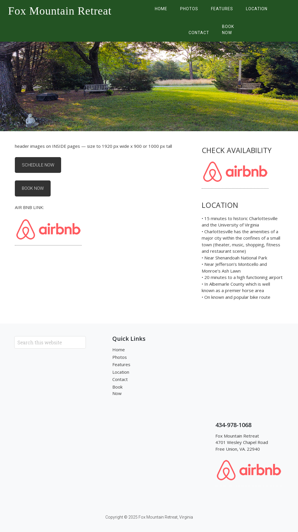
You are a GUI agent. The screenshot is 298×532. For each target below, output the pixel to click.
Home (118, 349)
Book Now (33, 188)
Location (120, 372)
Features (121, 364)
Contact (120, 379)
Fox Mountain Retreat (60, 11)
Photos (119, 357)
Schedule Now (38, 165)
